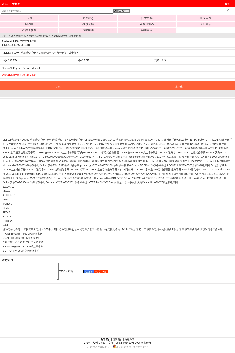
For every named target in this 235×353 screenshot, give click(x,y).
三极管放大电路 (32, 229)
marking (88, 18)
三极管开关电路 (190, 229)
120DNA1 (8, 186)
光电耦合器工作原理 (91, 229)
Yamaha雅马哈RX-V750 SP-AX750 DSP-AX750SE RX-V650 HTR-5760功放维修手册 (144, 178)
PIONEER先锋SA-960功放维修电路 (22, 233)
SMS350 (7, 216)
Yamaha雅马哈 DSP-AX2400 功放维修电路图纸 (109, 139)
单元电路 (205, 18)
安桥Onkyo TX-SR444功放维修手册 (146, 165)
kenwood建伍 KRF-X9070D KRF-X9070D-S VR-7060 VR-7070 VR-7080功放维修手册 (160, 148)
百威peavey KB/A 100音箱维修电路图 (98, 152)
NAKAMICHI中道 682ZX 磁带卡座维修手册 (170, 173)
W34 (5, 225)
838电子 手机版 (10, 4)
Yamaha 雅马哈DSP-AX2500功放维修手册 (181, 152)
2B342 (6, 212)
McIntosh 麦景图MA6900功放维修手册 (24, 148)
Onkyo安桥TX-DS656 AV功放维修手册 (24, 182)
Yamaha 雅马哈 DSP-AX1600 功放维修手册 (83, 161)
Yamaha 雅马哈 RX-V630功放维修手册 (47, 169)
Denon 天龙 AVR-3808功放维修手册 (157, 139)
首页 (29, 18)
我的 (227, 4)
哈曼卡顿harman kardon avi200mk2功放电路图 (32, 161)
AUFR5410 (9, 195)
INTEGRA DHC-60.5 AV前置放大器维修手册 (112, 182)
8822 (5, 199)
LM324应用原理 (129, 229)
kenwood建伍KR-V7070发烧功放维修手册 (104, 156)
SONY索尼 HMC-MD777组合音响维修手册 (103, 144)
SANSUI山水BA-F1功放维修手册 (208, 144)
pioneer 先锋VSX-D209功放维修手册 (56, 152)
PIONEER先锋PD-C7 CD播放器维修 (23, 246)
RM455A (7, 220)
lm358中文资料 (50, 229)
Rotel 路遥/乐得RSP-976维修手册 (64, 139)
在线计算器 (147, 24)
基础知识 (205, 24)
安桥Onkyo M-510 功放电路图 (22, 144)
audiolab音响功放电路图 (67, 35)
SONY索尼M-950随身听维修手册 (21, 250)
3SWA (6, 190)
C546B (6, 208)
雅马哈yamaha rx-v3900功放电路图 (83, 173)
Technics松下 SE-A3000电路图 (208, 161)
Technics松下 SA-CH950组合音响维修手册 (93, 169)
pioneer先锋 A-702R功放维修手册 (126, 161)
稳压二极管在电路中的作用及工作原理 (160, 229)
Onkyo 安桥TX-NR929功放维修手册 (59, 165)
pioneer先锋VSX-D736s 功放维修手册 (24, 139)
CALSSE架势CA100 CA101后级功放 (23, 242)
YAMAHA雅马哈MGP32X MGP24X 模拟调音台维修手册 (158, 144)
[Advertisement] (31, 117)
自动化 (29, 24)
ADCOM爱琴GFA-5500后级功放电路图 (188, 165)
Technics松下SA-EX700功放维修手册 (66, 182)
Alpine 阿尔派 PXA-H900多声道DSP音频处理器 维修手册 (149, 169)
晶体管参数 (29, 30)
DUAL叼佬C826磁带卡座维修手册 (21, 237)
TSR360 (7, 203)
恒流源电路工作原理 (211, 229)
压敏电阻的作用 (111, 229)
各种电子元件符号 (13, 229)
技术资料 (147, 18)
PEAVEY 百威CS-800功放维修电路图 (124, 173)
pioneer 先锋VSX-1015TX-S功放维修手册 (103, 165)
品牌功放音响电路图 (40, 35)
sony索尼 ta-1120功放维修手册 (209, 178)
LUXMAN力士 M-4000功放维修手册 (59, 144)
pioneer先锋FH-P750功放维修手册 (139, 152)
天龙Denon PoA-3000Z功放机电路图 (157, 182)
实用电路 (147, 30)
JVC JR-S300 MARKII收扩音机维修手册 (168, 161)
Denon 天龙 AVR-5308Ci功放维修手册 (75, 178)
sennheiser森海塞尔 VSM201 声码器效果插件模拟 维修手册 (161, 156)
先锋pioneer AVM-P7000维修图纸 (34, 178)
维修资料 (88, 24)
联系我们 (117, 342)
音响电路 (88, 30)
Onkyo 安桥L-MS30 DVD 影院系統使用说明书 (55, 156)
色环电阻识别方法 (69, 229)
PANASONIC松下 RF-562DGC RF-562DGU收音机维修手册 (79, 148)
